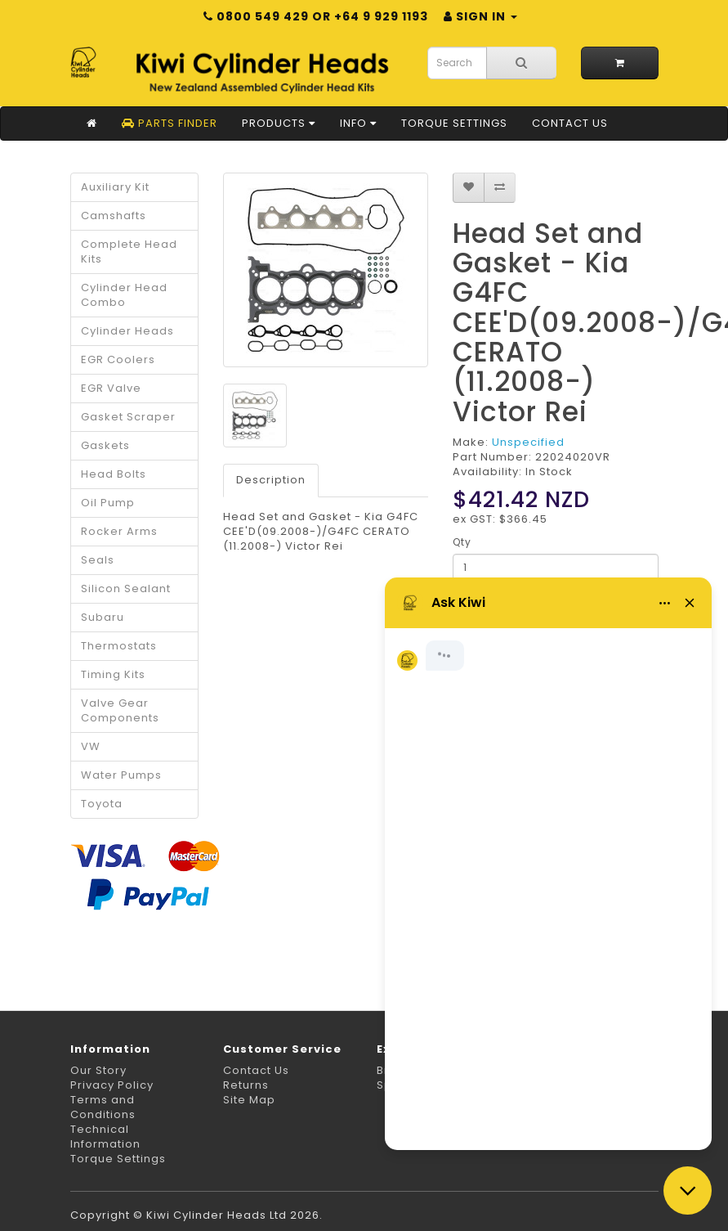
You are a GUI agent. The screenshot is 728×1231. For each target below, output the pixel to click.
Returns (246, 1085)
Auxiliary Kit (115, 187)
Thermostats (119, 646)
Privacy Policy (112, 1085)
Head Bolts (113, 474)
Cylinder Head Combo (124, 295)
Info (358, 123)
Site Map (249, 1099)
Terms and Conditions (103, 1107)
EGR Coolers (118, 359)
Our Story (98, 1070)
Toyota (102, 803)
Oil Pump (108, 502)
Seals (97, 560)
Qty (462, 542)
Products (278, 123)
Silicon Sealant (126, 588)
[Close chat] (687, 1190)
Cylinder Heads (127, 331)
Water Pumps (121, 775)
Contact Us (570, 123)
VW (90, 746)
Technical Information (105, 1136)
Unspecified (528, 442)
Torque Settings (454, 123)
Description (271, 479)
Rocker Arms (119, 531)
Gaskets (105, 445)
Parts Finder (169, 123)
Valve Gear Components (120, 710)
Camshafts (113, 215)
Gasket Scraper (128, 417)
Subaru (102, 617)
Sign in (480, 16)
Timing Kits (113, 674)
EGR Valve (111, 388)
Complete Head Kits (129, 251)
